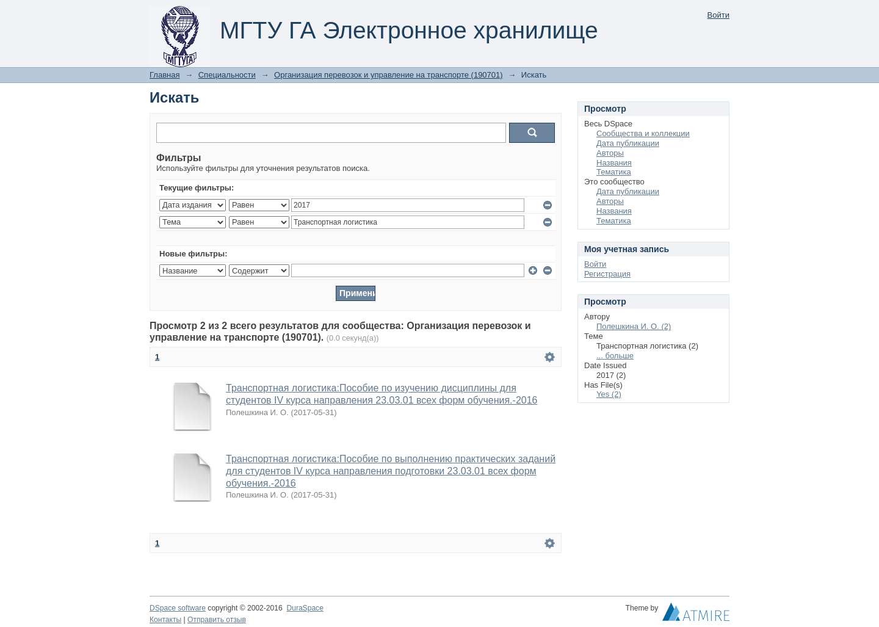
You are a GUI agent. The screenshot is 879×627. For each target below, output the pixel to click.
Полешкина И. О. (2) (633, 326)
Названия (614, 162)
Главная (164, 74)
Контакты (165, 619)
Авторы (610, 153)
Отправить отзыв (216, 619)
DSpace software (178, 608)
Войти (718, 15)
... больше (615, 355)
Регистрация (607, 273)
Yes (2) (608, 394)
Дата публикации (627, 143)
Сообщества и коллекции (643, 133)
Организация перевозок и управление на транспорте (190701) (388, 74)
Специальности (227, 74)
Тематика (613, 171)
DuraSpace (304, 608)
